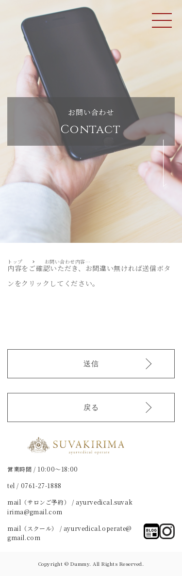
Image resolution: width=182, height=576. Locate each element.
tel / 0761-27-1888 (34, 485)
